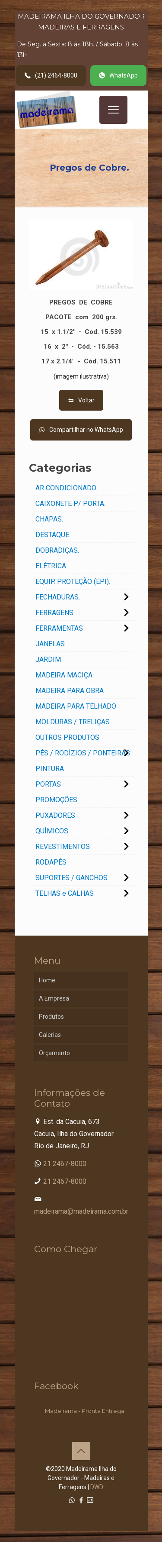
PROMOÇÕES (56, 800)
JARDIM (48, 659)
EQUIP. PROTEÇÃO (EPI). (72, 581)
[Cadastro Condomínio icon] (90, 1500)
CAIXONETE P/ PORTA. (70, 503)
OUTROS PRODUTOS (67, 737)
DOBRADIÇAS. (57, 550)
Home (47, 980)
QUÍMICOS (51, 831)
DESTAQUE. (52, 535)
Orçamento (54, 1053)
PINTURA (49, 769)
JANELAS (50, 644)
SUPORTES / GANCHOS (71, 878)
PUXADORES (55, 815)
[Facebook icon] (81, 1500)
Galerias (50, 1034)
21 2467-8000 (64, 1164)
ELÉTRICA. (51, 566)
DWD (96, 1487)
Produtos (51, 1016)
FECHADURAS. (57, 597)
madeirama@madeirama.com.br (81, 1211)
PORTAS (48, 784)
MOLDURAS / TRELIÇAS (72, 722)
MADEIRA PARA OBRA (69, 691)
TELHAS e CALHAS (64, 893)
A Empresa (54, 998)
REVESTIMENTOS (62, 846)
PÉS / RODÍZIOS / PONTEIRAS (82, 753)
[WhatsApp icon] (72, 1500)
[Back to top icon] (81, 1451)
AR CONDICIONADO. (66, 488)
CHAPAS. (49, 519)
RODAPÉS (51, 862)
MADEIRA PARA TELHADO (75, 706)
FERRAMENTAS (59, 628)
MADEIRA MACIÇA (63, 675)
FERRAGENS (54, 613)
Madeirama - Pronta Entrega (84, 1410)
